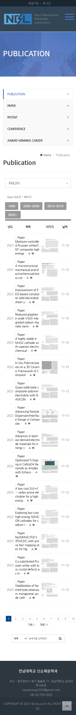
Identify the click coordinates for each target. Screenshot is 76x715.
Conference (16, 128)
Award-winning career (25, 140)
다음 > (31, 624)
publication (16, 94)
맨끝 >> (44, 624)
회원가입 (33, 3)
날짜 (64, 226)
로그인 (47, 3)
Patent (12, 117)
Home (45, 155)
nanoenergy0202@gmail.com (41, 689)
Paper (11, 105)
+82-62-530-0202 (41, 694)
